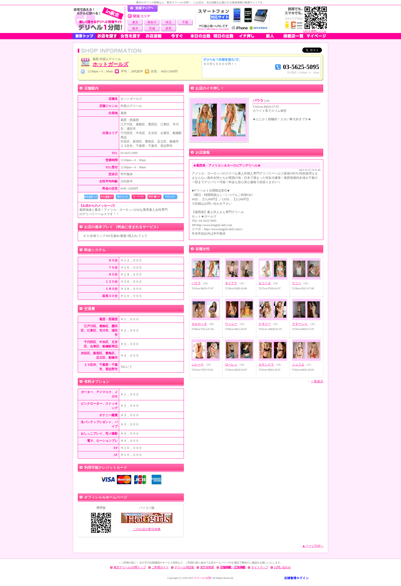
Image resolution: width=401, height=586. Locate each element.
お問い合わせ (282, 567)
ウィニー (231, 324)
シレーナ (198, 364)
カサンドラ (266, 364)
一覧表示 (317, 381)
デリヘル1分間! (202, 578)
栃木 (135, 28)
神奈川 (152, 22)
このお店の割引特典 (147, 529)
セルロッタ (199, 324)
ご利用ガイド (160, 567)
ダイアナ (231, 283)
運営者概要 (207, 567)
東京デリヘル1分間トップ (130, 567)
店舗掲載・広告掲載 (232, 567)
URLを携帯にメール (314, 31)
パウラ (261, 101)
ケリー (296, 283)
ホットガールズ (110, 64)
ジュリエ (298, 364)
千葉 (185, 22)
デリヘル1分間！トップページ (143, 8)
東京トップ (84, 36)
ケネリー (265, 324)
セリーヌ (265, 283)
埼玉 (168, 22)
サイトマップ (259, 567)
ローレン (231, 364)
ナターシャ (300, 324)
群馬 (168, 28)
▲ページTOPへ (312, 546)
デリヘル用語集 (184, 567)
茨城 (152, 28)
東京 (135, 22)
